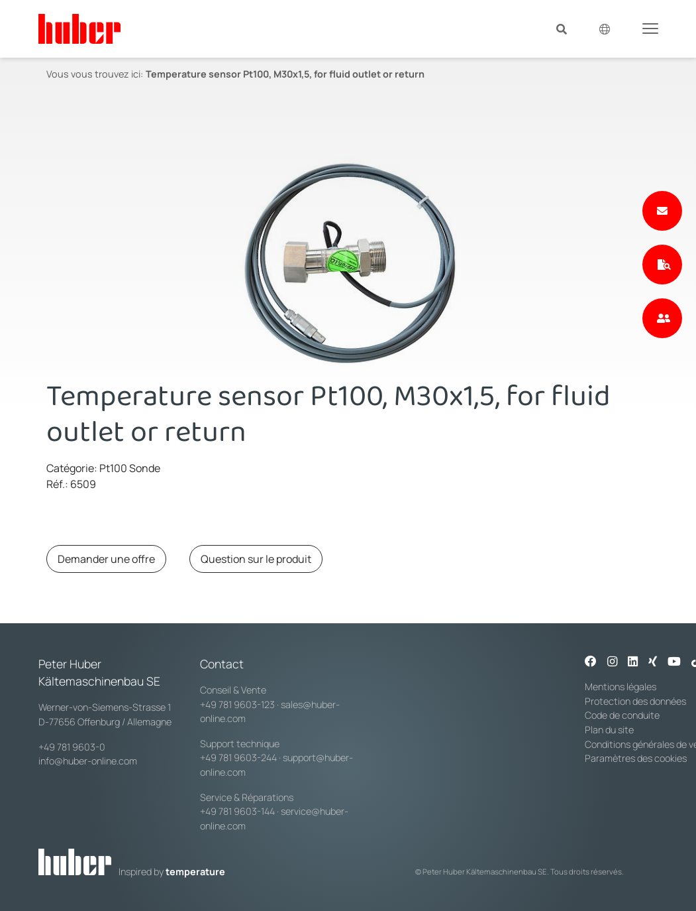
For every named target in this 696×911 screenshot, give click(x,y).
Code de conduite (622, 715)
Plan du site (609, 729)
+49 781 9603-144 (237, 811)
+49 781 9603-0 (71, 747)
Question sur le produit (256, 559)
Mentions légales (620, 686)
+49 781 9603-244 (238, 757)
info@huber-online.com (87, 761)
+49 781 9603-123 (237, 704)
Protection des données (635, 701)
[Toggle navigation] (650, 27)
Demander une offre (106, 559)
